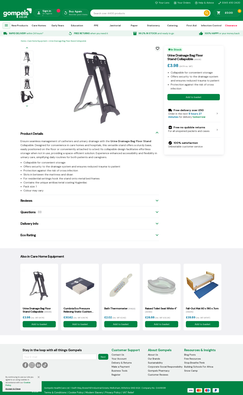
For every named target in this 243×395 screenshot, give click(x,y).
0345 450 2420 (229, 2)
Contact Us (118, 354)
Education (77, 25)
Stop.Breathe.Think (194, 362)
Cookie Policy (75, 392)
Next (103, 356)
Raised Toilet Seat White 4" (161, 310)
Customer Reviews (158, 374)
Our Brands (154, 358)
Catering (172, 25)
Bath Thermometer (119, 308)
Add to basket (193, 97)
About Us (153, 354)
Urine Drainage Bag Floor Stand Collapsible (37, 310)
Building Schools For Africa (198, 366)
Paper (134, 25)
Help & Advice (204, 2)
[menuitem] (6, 25)
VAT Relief (128, 392)
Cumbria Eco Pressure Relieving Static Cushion (77, 310)
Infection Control (211, 25)
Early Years (58, 25)
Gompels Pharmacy (159, 370)
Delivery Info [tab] (29, 223)
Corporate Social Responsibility (165, 366)
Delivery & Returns (122, 362)
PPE (96, 25)
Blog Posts (190, 354)
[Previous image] (26, 48)
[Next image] (26, 106)
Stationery (153, 25)
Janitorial (115, 25)
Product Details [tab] (31, 133)
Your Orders (182, 2)
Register (116, 374)
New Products (19, 25)
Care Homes (39, 25)
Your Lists (162, 2)
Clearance (231, 25)
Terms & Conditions (55, 392)
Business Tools (119, 370)
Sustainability (155, 362)
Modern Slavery (94, 392)
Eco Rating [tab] (28, 235)
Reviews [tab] (26, 200)
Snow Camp (191, 370)
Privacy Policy (113, 392)
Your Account (119, 358)
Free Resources (192, 358)
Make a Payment (121, 366)
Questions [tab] (28, 212)
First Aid (192, 25)
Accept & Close (12, 389)
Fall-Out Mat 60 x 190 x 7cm (202, 310)
